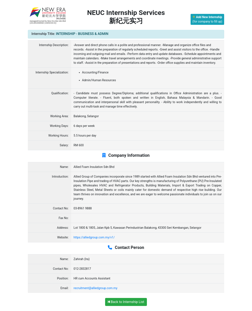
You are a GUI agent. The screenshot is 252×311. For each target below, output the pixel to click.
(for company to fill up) (207, 19)
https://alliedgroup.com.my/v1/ (94, 237)
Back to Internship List (126, 302)
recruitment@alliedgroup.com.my (95, 288)
